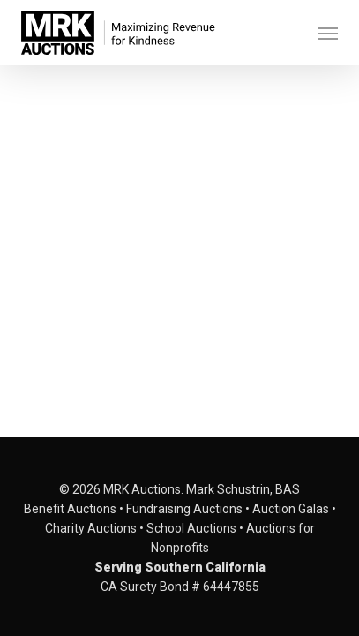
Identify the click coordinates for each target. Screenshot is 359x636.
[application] (179, 190)
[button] (328, 33)
